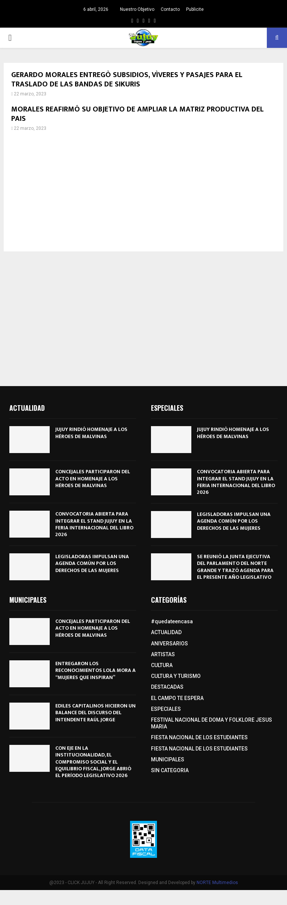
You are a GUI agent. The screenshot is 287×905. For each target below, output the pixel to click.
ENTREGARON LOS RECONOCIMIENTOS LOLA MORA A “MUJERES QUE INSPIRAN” (95, 670)
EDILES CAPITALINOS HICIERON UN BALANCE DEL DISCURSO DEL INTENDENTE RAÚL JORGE (95, 712)
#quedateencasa (172, 621)
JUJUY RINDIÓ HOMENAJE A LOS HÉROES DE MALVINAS (91, 432)
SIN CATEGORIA (170, 770)
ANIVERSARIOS (169, 643)
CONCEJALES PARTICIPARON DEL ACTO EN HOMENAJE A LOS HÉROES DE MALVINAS (92, 478)
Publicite (195, 9)
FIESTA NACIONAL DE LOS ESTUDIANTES (199, 737)
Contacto (170, 9)
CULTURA (162, 665)
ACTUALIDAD (166, 632)
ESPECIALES (166, 709)
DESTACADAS (167, 687)
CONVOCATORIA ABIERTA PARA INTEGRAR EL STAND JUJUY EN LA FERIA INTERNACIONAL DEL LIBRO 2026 (94, 524)
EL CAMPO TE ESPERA (177, 698)
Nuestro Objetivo (137, 9)
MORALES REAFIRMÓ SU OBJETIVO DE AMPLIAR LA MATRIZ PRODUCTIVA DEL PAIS (137, 114)
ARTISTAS (163, 654)
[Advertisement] (143, 191)
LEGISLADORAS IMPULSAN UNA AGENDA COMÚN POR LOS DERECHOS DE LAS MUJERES (92, 563)
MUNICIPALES (167, 759)
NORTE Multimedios (217, 882)
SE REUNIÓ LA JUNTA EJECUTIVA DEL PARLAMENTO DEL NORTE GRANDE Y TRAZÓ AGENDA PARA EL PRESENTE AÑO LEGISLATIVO (235, 566)
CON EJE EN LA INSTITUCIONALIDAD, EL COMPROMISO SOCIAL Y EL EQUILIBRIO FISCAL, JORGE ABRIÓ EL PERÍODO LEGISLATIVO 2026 (93, 762)
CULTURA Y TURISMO (176, 676)
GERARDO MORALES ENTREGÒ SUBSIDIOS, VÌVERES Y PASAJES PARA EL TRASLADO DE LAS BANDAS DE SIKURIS (127, 79)
